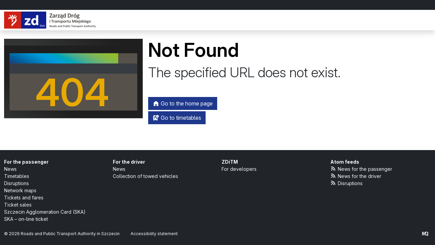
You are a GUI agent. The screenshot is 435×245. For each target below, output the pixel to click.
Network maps (20, 190)
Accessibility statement (154, 233)
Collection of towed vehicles (145, 176)
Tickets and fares (24, 197)
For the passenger (26, 162)
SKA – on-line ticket (26, 219)
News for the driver (355, 176)
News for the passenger (361, 168)
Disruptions (16, 183)
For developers (239, 169)
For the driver (129, 162)
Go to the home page (183, 103)
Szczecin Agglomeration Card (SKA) (45, 212)
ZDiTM (230, 162)
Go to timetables (177, 117)
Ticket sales (18, 205)
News (10, 169)
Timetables (16, 176)
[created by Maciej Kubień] (425, 233)
